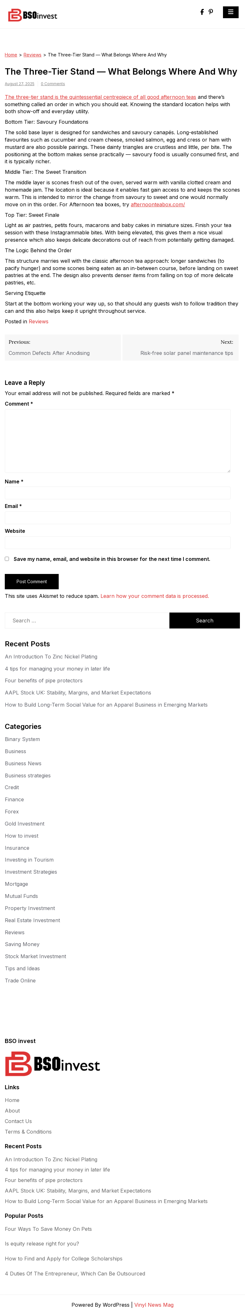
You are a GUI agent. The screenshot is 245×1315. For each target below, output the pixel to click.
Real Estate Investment (32, 920)
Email (13, 506)
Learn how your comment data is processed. (154, 596)
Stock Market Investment (35, 956)
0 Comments (53, 83)
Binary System (22, 739)
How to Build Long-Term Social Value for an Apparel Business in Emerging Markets (106, 705)
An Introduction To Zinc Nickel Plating (51, 656)
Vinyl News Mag (154, 1305)
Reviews (32, 54)
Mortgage (16, 884)
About (12, 1110)
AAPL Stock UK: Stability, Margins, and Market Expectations (78, 692)
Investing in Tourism (29, 859)
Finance (14, 799)
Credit (12, 787)
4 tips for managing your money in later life (57, 668)
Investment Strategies (31, 872)
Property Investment (30, 908)
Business (15, 751)
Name (14, 481)
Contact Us (18, 1121)
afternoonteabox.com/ (158, 204)
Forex (12, 811)
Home (11, 54)
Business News (23, 763)
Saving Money (22, 944)
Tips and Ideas (22, 968)
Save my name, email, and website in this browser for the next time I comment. (112, 559)
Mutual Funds (21, 896)
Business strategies (28, 775)
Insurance (17, 848)
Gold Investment (24, 823)
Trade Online (20, 980)
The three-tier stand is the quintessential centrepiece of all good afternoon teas (100, 97)
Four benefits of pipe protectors (44, 680)
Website (15, 531)
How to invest (21, 836)
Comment (19, 403)
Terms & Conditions (28, 1131)
